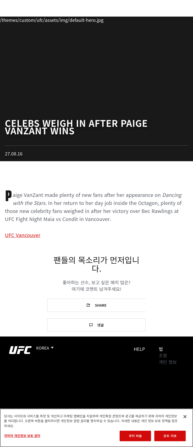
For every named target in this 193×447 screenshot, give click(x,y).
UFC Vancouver (22, 235)
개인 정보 (168, 362)
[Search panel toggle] (176, 19)
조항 (163, 355)
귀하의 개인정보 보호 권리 (22, 435)
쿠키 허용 (135, 435)
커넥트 (104, 19)
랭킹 (33, 19)
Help (139, 349)
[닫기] (184, 416)
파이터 (55, 19)
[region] (96, 428)
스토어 (163, 19)
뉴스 (74, 19)
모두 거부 (169, 435)
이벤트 (14, 19)
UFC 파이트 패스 (134, 19)
